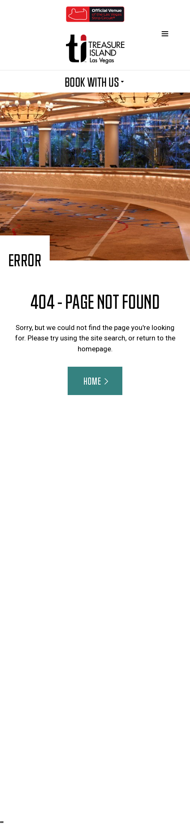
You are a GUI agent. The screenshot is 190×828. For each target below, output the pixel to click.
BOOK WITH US (95, 81)
